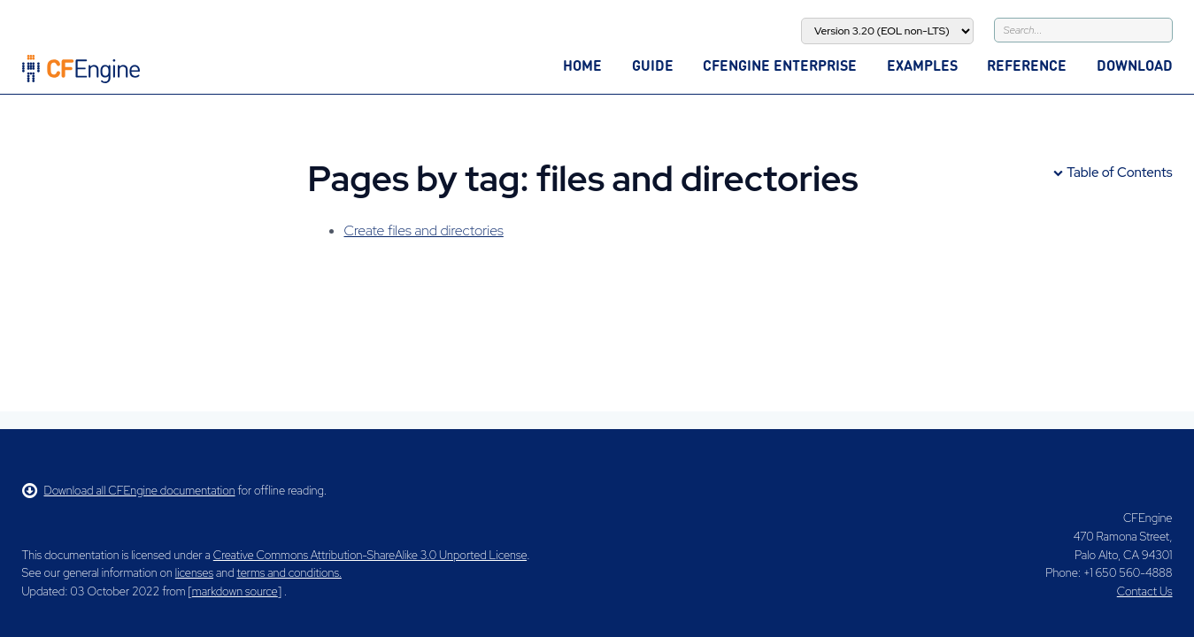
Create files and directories (424, 230)
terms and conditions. (289, 572)
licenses (194, 572)
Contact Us (1145, 591)
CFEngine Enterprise (780, 65)
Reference (1027, 65)
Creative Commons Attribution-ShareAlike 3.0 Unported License (370, 555)
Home (582, 65)
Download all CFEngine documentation (128, 490)
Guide (653, 65)
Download (1135, 65)
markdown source (235, 591)
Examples (922, 65)
